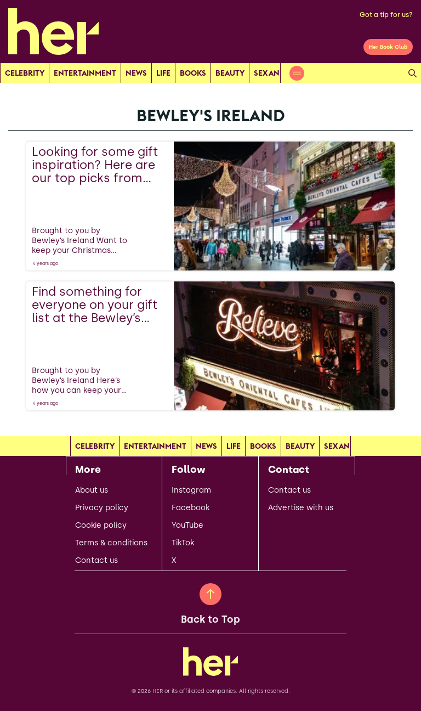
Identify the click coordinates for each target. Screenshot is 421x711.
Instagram (191, 490)
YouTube (187, 525)
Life (163, 73)
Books (193, 73)
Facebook (190, 508)
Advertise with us (300, 508)
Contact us (96, 560)
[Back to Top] (210, 594)
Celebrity (24, 73)
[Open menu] (296, 73)
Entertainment (85, 73)
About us (91, 490)
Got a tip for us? (386, 15)
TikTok (183, 543)
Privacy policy (101, 508)
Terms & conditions (111, 543)
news (136, 73)
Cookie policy (101, 525)
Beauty (229, 73)
